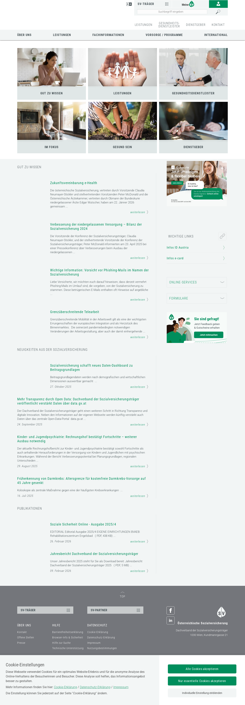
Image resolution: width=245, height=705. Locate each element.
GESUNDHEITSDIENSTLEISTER (193, 93)
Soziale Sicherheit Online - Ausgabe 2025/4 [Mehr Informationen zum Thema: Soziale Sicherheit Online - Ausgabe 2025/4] (83, 527)
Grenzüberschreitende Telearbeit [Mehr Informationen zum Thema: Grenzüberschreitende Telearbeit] (74, 312)
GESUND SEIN (122, 147)
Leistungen (62, 35)
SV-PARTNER (116, 650)
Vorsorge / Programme (164, 35)
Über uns (24, 35)
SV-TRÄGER (46, 650)
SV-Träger (153, 3)
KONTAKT (218, 25)
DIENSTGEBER (196, 25)
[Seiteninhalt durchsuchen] (172, 11)
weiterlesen (139, 212)
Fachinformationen (108, 35)
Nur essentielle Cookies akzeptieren (202, 681)
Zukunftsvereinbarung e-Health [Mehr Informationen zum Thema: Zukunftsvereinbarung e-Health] (73, 183)
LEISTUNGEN (143, 25)
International (216, 35)
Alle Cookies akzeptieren (202, 669)
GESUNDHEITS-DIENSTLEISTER (169, 24)
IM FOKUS (52, 147)
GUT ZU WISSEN (51, 93)
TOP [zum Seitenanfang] (122, 635)
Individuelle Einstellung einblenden (202, 692)
